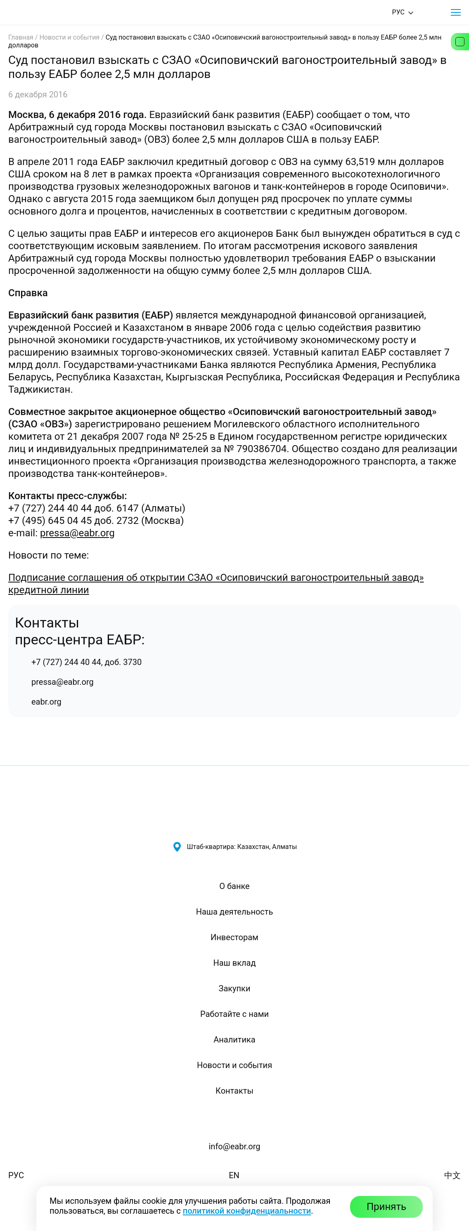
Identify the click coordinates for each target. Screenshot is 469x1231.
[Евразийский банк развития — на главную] (37, 12)
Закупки (235, 988)
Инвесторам (234, 937)
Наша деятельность (234, 912)
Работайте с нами (234, 1014)
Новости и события (69, 37)
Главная (20, 37)
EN (234, 1175)
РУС (16, 1175)
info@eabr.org (234, 1146)
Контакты (234, 1091)
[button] (456, 12)
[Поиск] (433, 12)
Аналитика (234, 1040)
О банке (234, 886)
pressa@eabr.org (77, 533)
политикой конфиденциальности (247, 1211)
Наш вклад (234, 963)
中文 (452, 1175)
